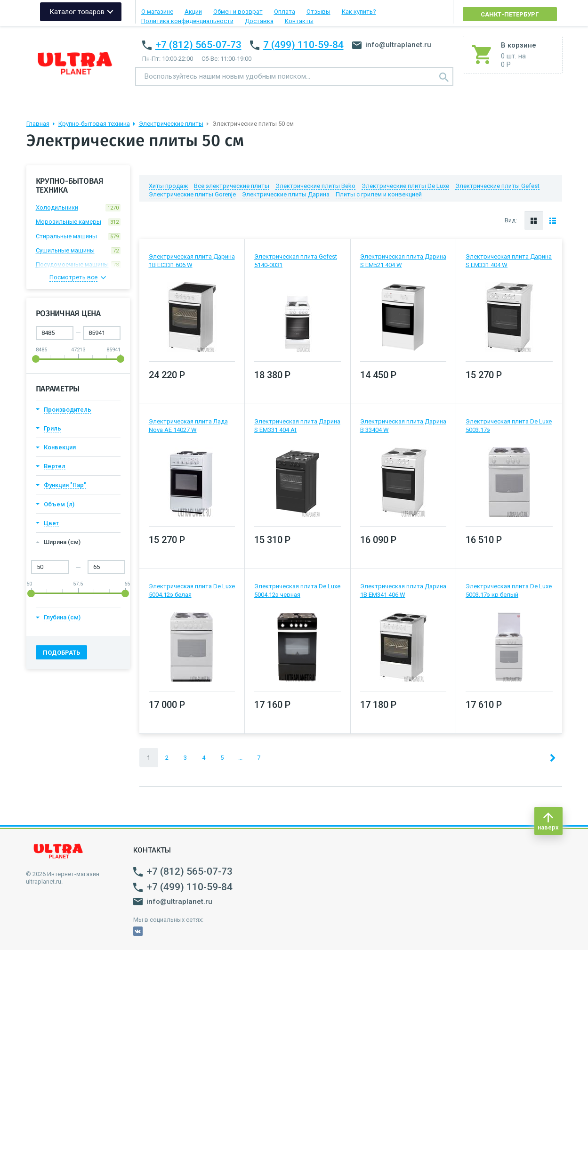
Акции (193, 11)
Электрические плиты (171, 123)
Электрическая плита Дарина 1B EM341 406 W (403, 590)
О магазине (157, 11)
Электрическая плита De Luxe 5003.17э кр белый (509, 590)
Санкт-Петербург (510, 14)
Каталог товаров (77, 12)
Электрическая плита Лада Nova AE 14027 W (188, 425)
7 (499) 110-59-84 (303, 44)
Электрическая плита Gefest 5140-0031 (295, 260)
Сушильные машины (78, 250)
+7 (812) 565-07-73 (198, 44)
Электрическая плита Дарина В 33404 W (403, 425)
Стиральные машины (78, 236)
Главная (37, 123)
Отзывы (318, 11)
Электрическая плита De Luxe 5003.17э (509, 425)
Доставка (259, 20)
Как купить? (359, 11)
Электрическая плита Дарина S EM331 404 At (297, 425)
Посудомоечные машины (78, 264)
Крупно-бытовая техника (94, 123)
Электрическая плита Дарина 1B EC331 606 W (192, 260)
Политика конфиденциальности (187, 20)
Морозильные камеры (78, 222)
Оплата (284, 11)
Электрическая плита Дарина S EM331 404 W (509, 260)
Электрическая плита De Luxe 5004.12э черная (297, 590)
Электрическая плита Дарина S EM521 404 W (403, 260)
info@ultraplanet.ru (391, 45)
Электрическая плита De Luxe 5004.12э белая (192, 590)
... (240, 757)
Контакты (299, 20)
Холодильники (78, 207)
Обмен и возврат (238, 11)
